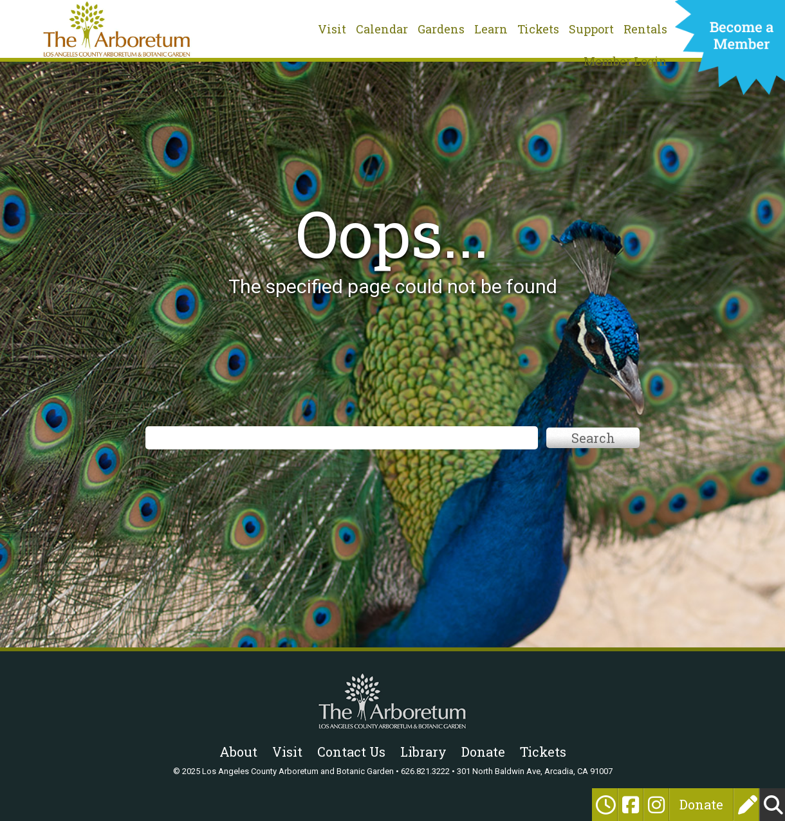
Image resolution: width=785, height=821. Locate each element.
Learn (491, 29)
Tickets (538, 29)
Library (423, 751)
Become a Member (730, 51)
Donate (701, 804)
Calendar (382, 29)
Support (591, 29)
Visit (332, 29)
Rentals (645, 29)
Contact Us (351, 751)
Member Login (625, 61)
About (238, 751)
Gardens (441, 29)
